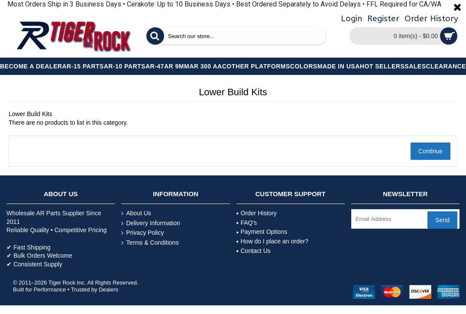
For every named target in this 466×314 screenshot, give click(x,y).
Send (442, 220)
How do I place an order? (272, 241)
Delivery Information (150, 223)
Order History (256, 213)
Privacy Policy (142, 232)
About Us (136, 213)
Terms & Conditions (149, 242)
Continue (430, 151)
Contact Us (253, 250)
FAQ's (246, 222)
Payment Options (261, 231)
